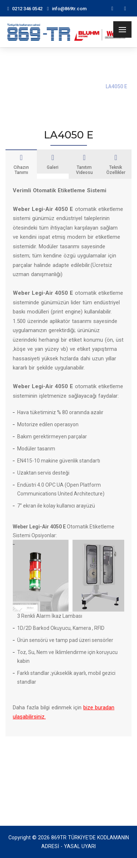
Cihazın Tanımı (21, 164)
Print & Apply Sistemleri (67, 86)
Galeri (53, 162)
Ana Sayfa (17, 86)
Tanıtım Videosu (84, 164)
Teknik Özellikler (116, 164)
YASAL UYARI (80, 846)
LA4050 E (116, 86)
